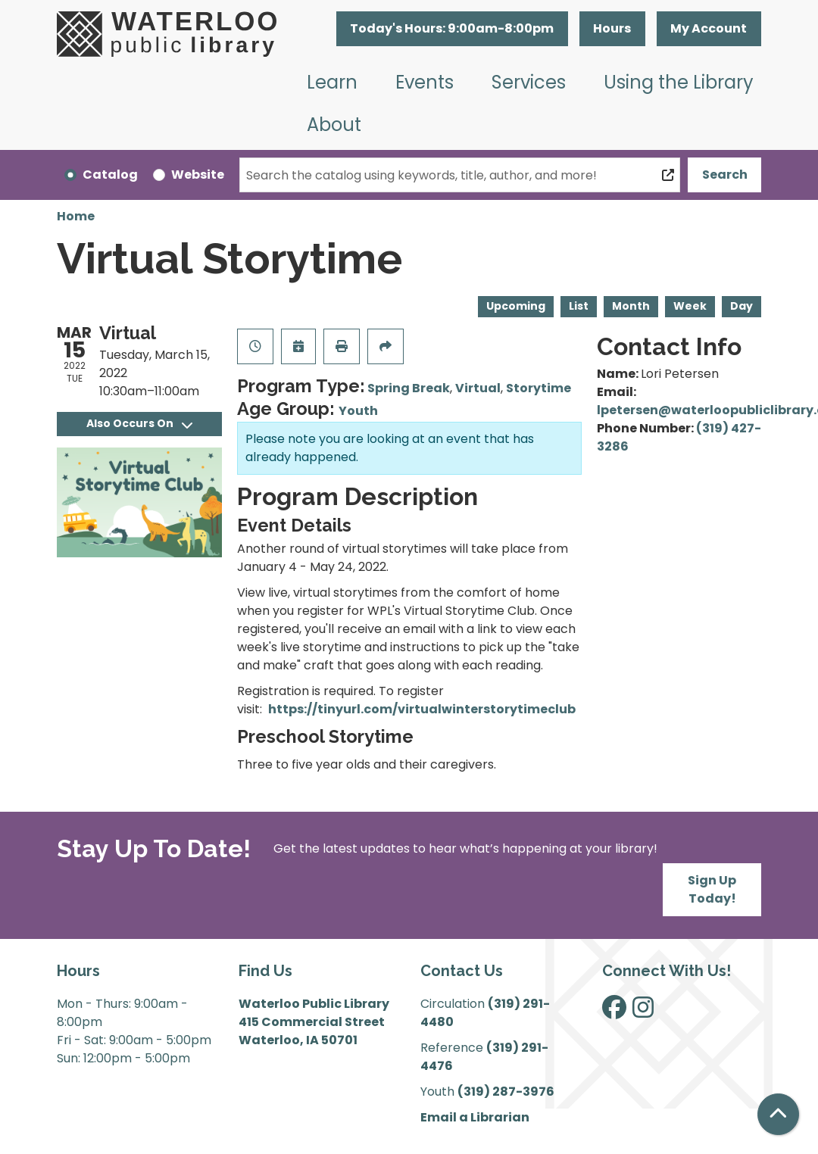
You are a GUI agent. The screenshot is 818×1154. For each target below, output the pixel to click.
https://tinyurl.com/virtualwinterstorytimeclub (422, 709)
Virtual (478, 388)
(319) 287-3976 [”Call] (505, 1091)
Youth (358, 410)
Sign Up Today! (712, 889)
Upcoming (515, 305)
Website (197, 174)
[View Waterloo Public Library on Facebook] (614, 1012)
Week (690, 305)
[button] (452, 28)
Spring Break (408, 388)
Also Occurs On (139, 423)
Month (631, 305)
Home (76, 216)
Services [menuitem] (529, 82)
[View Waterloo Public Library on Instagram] (643, 1012)
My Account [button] (708, 28)
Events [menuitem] (424, 82)
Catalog (110, 174)
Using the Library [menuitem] (679, 82)
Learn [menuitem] (332, 82)
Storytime (538, 388)
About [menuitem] (334, 124)
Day (741, 305)
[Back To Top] (778, 1114)
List (579, 305)
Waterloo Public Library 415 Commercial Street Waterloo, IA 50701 (314, 1022)
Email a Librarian (474, 1117)
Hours (612, 28)
